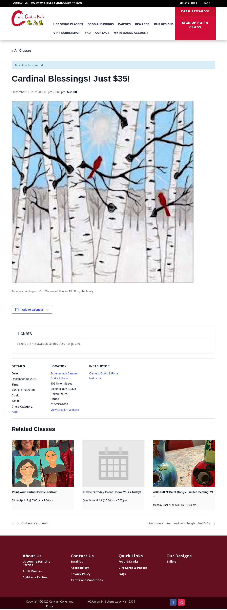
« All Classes (22, 52)
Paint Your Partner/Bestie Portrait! (35, 493)
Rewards (142, 25)
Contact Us (20, 3)
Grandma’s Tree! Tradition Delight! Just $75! (179, 524)
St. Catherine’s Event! (32, 524)
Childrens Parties (35, 579)
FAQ (88, 34)
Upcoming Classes (68, 25)
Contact (102, 34)
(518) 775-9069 (188, 3)
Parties (124, 25)
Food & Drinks (129, 563)
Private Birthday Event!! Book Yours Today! (111, 493)
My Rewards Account (131, 34)
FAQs (122, 575)
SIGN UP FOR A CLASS (195, 26)
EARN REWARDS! (195, 12)
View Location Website (64, 411)
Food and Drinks (100, 25)
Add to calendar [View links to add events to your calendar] (32, 310)
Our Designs (163, 25)
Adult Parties (32, 572)
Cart (206, 3)
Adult (15, 413)
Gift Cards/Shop (66, 34)
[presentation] (43, 464)
